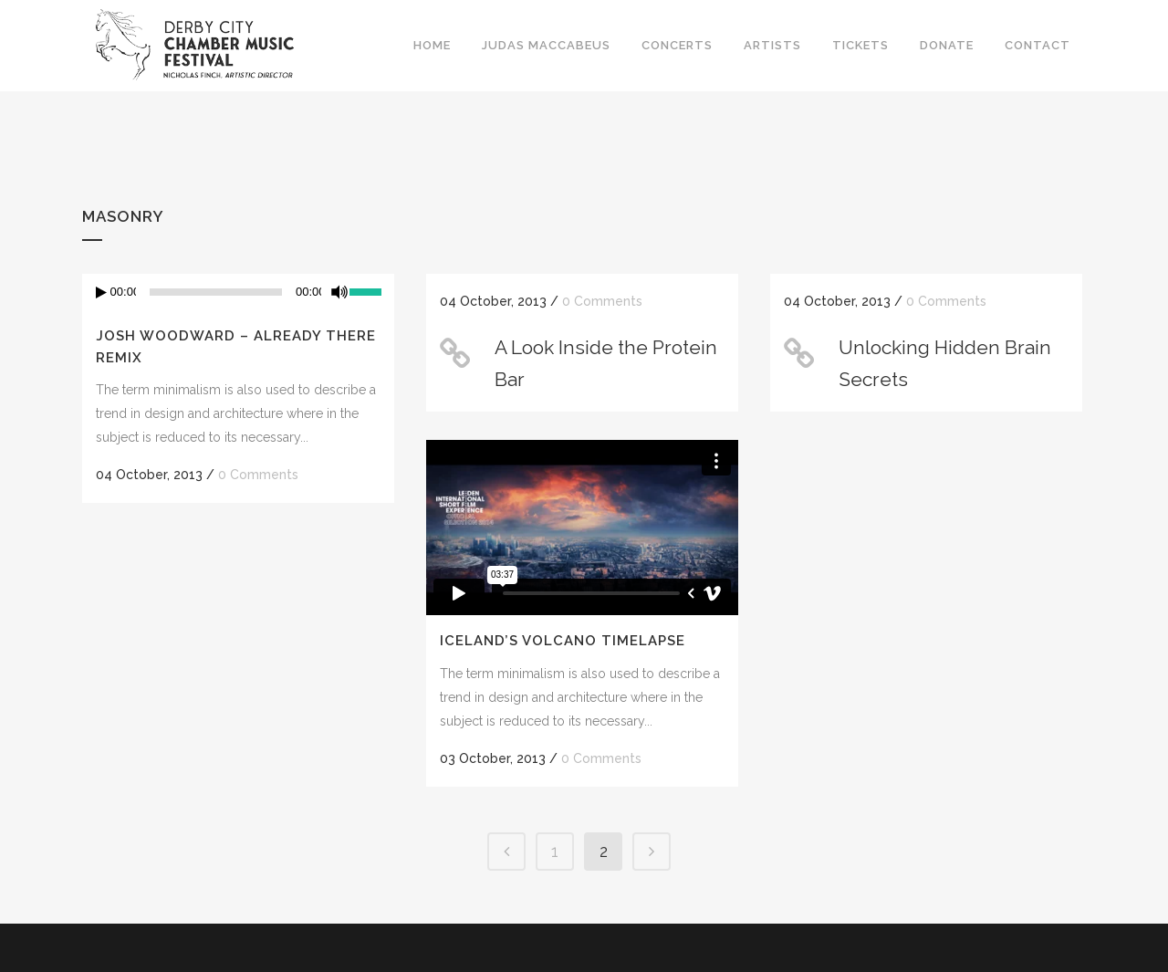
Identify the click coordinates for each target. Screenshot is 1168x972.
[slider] (216, 292)
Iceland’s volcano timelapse (562, 640)
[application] (238, 292)
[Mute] (339, 292)
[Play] (101, 292)
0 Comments (258, 474)
